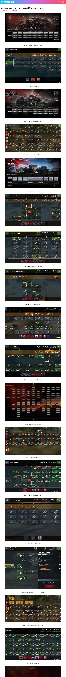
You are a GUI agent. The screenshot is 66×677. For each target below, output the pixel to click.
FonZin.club (9, 2)
